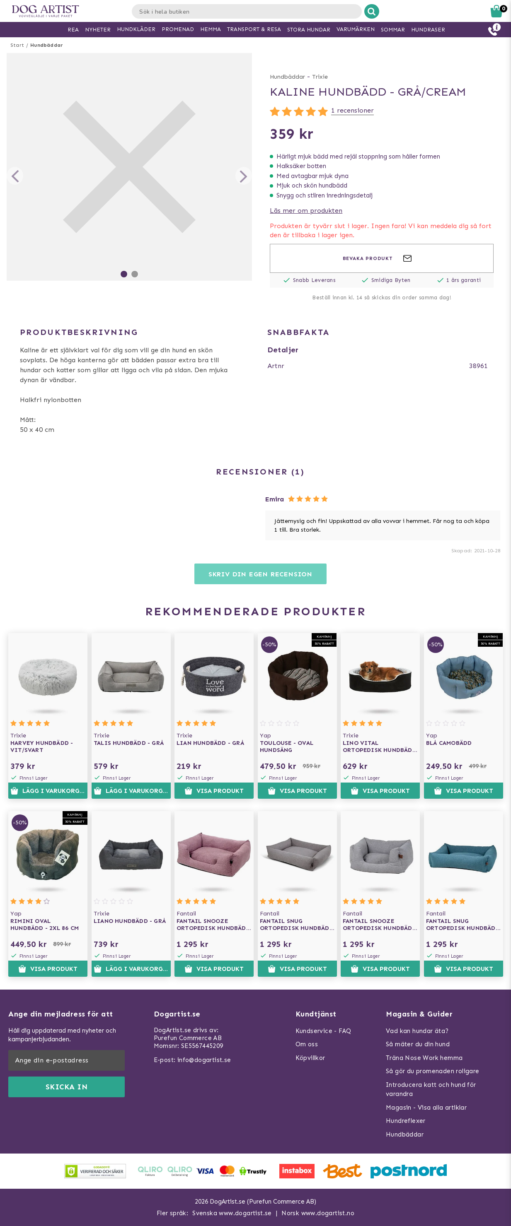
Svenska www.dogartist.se (232, 1213)
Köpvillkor (310, 1058)
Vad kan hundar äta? (417, 1031)
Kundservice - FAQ (323, 1031)
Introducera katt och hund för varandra (431, 1089)
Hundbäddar (46, 45)
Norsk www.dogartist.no (317, 1213)
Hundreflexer (406, 1121)
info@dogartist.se (204, 1060)
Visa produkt (214, 791)
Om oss (306, 1044)
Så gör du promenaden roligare (433, 1071)
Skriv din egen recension (260, 574)
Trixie (320, 76)
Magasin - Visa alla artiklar (426, 1107)
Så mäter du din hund (418, 1044)
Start (17, 45)
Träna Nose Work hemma (424, 1058)
